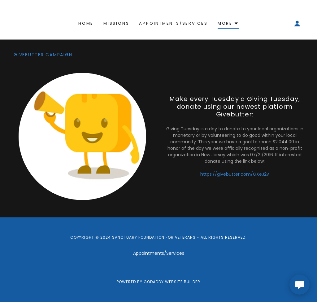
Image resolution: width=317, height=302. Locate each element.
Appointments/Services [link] (173, 23)
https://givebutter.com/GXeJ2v (234, 174)
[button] (228, 24)
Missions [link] (116, 23)
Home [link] (85, 23)
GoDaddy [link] (154, 281)
